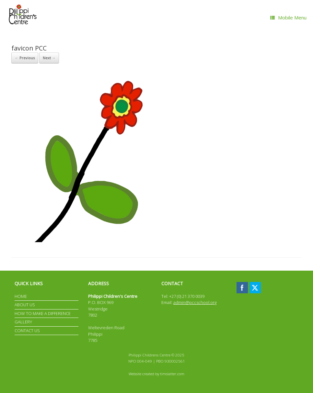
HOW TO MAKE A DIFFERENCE (43, 313)
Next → (49, 57)
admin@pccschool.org (194, 302)
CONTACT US (27, 330)
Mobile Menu (288, 17)
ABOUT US (25, 305)
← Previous (25, 57)
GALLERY (23, 322)
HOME (21, 296)
